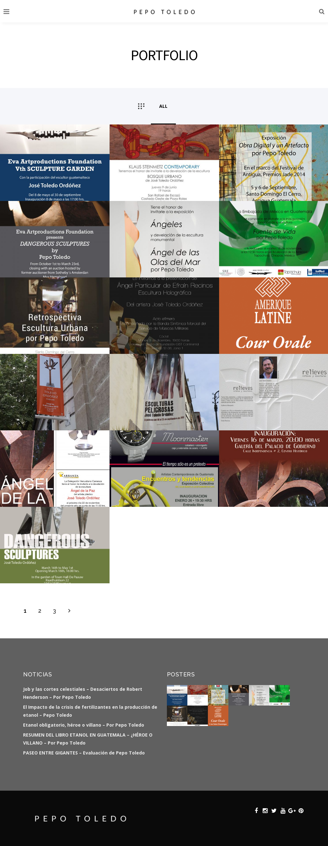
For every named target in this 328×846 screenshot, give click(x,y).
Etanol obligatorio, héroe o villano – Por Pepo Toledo (83, 725)
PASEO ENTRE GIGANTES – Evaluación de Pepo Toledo (84, 753)
